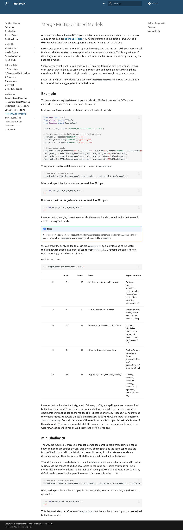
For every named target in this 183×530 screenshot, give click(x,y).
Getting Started (37, 11)
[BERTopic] (7, 3)
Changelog (79, 11)
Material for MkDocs (22, 527)
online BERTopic (73, 38)
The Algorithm (19, 11)
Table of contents (156, 23)
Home (7, 11)
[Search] (125, 3)
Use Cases (59, 11)
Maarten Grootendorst (42, 524)
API (69, 11)
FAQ (49, 11)
